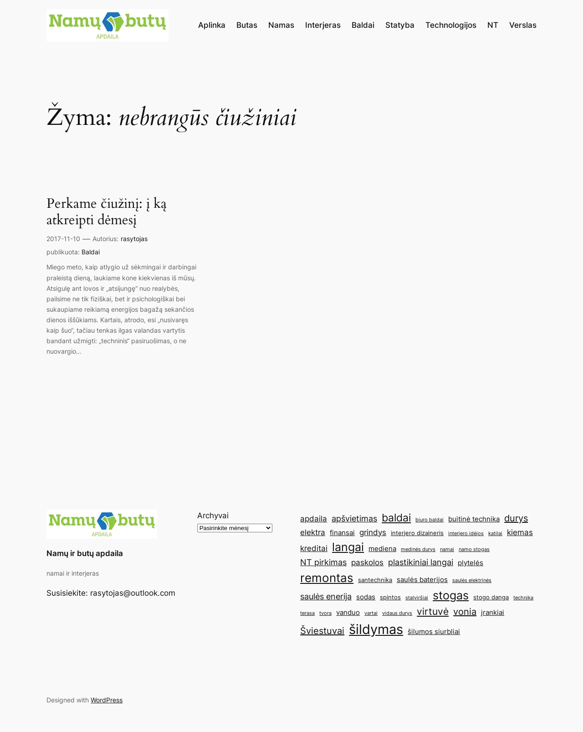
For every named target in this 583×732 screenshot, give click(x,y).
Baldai (91, 252)
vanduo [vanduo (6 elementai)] (348, 612)
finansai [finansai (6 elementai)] (342, 532)
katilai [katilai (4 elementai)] (495, 533)
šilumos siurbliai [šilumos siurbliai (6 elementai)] (434, 631)
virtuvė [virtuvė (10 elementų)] (433, 611)
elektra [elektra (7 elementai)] (312, 532)
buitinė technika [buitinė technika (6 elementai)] (474, 519)
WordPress (107, 700)
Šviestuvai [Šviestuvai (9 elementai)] (322, 630)
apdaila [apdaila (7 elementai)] (313, 518)
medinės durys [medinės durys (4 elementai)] (418, 549)
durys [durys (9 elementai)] (516, 518)
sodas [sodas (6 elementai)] (365, 597)
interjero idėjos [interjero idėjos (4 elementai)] (466, 533)
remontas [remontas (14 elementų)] (326, 578)
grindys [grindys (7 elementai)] (372, 532)
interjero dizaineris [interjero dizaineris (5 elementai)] (417, 532)
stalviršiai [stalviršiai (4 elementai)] (416, 598)
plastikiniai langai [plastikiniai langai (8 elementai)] (420, 562)
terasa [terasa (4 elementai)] (307, 613)
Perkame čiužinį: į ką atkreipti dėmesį (106, 212)
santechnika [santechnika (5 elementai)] (375, 579)
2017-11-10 (63, 238)
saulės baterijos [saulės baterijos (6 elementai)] (422, 579)
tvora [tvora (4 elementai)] (325, 613)
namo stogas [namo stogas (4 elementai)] (474, 549)
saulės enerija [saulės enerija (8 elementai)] (326, 596)
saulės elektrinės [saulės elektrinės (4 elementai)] (471, 580)
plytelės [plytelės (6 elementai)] (470, 562)
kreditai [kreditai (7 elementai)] (313, 548)
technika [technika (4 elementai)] (523, 598)
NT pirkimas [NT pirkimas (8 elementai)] (323, 562)
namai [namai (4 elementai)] (447, 549)
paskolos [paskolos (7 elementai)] (367, 562)
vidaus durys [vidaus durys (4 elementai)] (397, 613)
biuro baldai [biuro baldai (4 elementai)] (429, 520)
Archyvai (213, 515)
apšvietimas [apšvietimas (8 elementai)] (354, 518)
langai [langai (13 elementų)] (348, 547)
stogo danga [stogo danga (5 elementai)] (491, 597)
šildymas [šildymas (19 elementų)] (376, 629)
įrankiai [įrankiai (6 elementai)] (492, 612)
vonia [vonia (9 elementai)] (464, 611)
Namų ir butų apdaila (84, 553)
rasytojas (134, 238)
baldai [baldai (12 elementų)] (396, 517)
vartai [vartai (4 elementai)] (371, 613)
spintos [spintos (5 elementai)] (390, 597)
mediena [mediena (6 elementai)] (382, 548)
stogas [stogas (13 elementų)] (451, 595)
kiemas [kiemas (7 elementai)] (520, 532)
